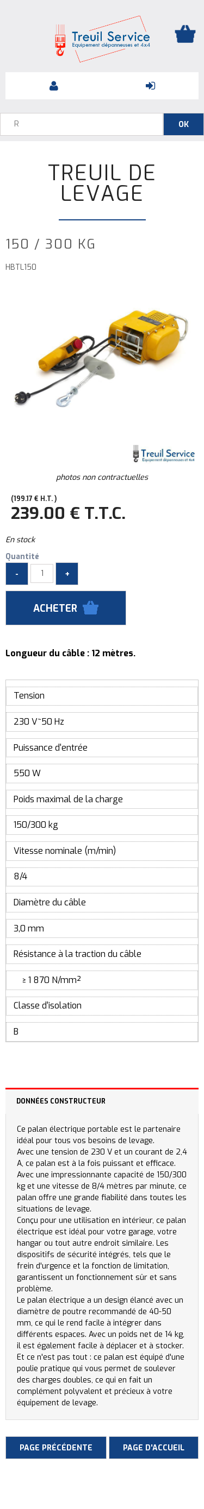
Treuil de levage (102, 183)
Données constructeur (61, 1101)
